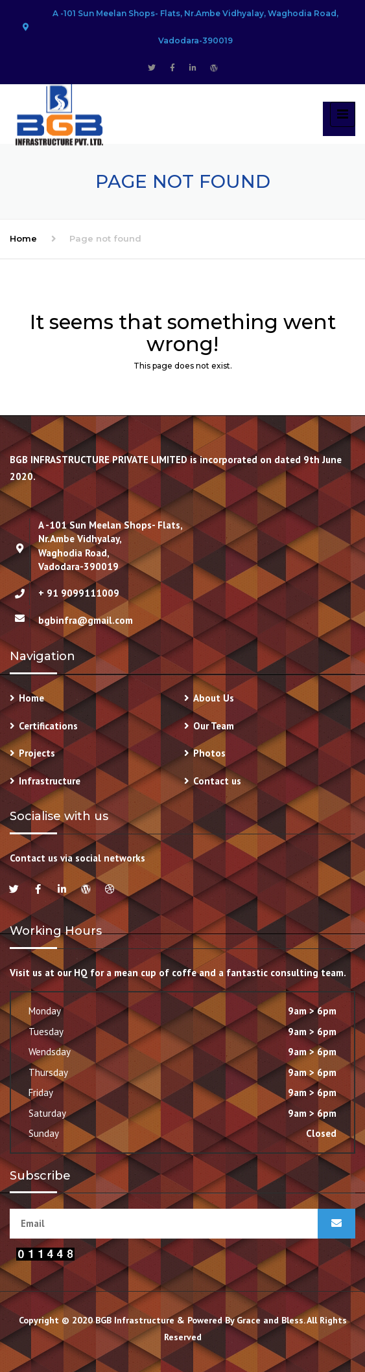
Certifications (48, 726)
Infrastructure (49, 781)
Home (23, 238)
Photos (209, 753)
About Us (213, 698)
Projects (37, 753)
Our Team (213, 726)
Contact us (217, 781)
